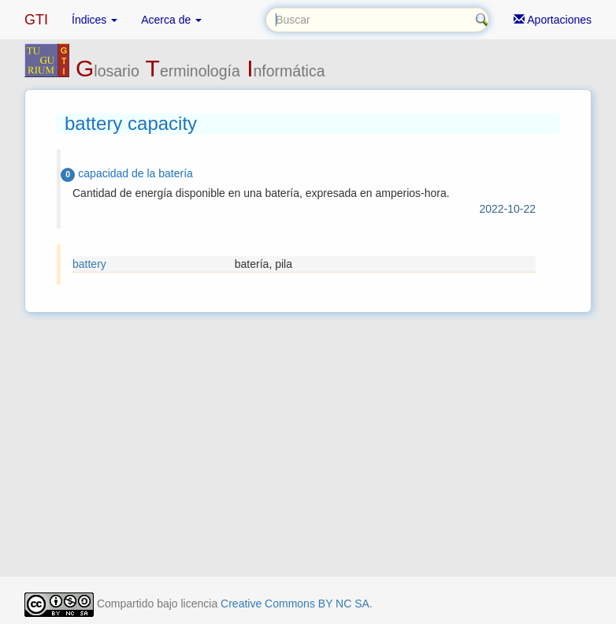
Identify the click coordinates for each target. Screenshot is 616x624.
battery (89, 264)
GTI (36, 20)
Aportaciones (553, 19)
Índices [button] (94, 19)
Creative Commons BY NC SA (295, 603)
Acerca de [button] (171, 19)
